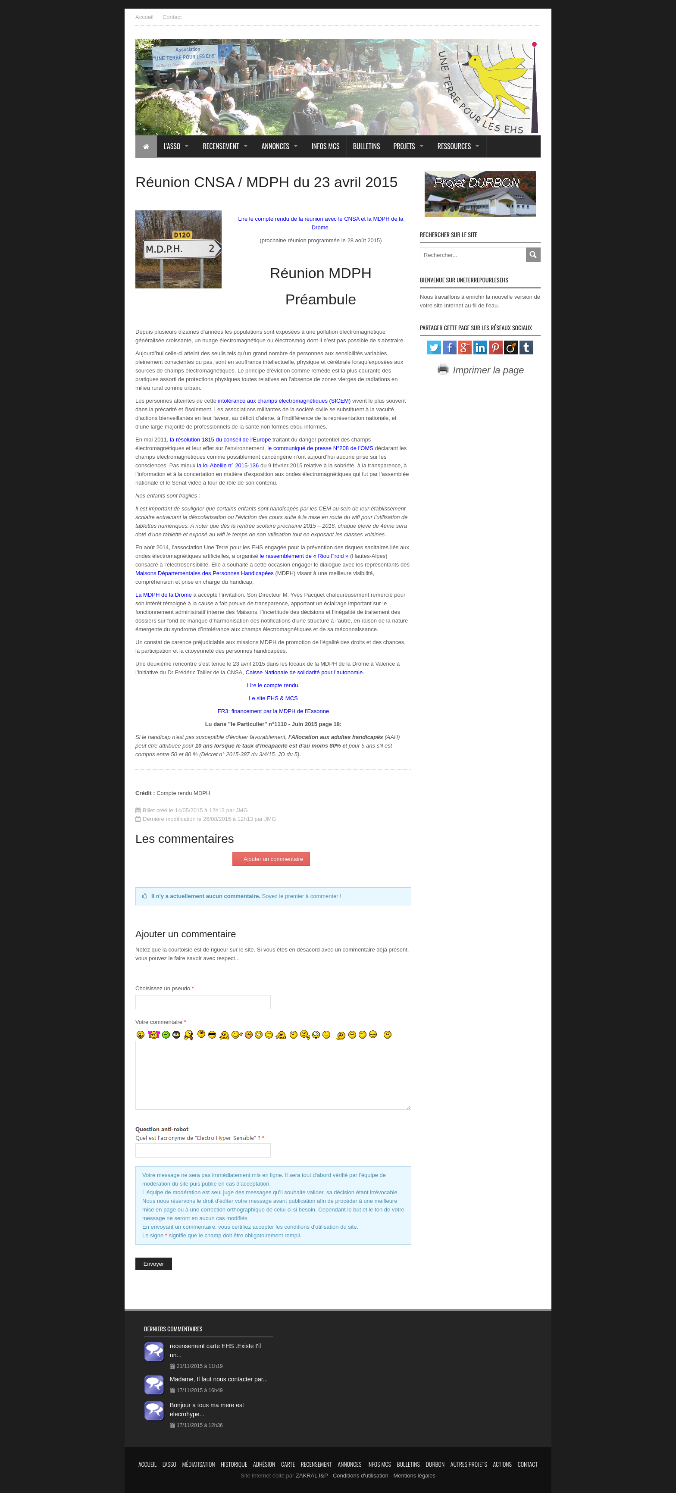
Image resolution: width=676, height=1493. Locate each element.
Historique (234, 1463)
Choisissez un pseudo (164, 988)
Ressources (454, 146)
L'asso (172, 146)
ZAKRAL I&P (312, 1475)
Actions (502, 1463)
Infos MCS (326, 146)
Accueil (144, 17)
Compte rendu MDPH (183, 793)
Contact (172, 17)
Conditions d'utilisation (360, 1475)
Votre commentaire (160, 1022)
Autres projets (469, 1463)
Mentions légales (414, 1475)
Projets (404, 146)
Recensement (221, 146)
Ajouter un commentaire (273, 859)
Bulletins (366, 146)
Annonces (275, 146)
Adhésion (264, 1463)
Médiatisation (198, 1463)
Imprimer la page (480, 370)
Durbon (435, 1463)
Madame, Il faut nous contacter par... (219, 1379)
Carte (288, 1463)
